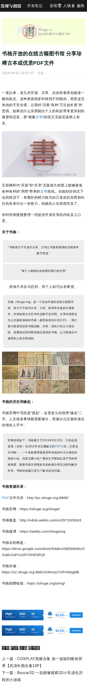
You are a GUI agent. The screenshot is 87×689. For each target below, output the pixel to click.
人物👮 (69, 6)
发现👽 (56, 6)
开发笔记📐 (34, 8)
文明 (39, 117)
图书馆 (34, 648)
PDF (58, 446)
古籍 (23, 648)
